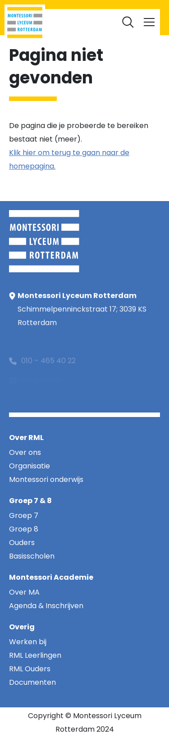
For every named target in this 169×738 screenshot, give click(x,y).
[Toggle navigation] (149, 22)
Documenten (85, 18)
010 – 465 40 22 (48, 366)
